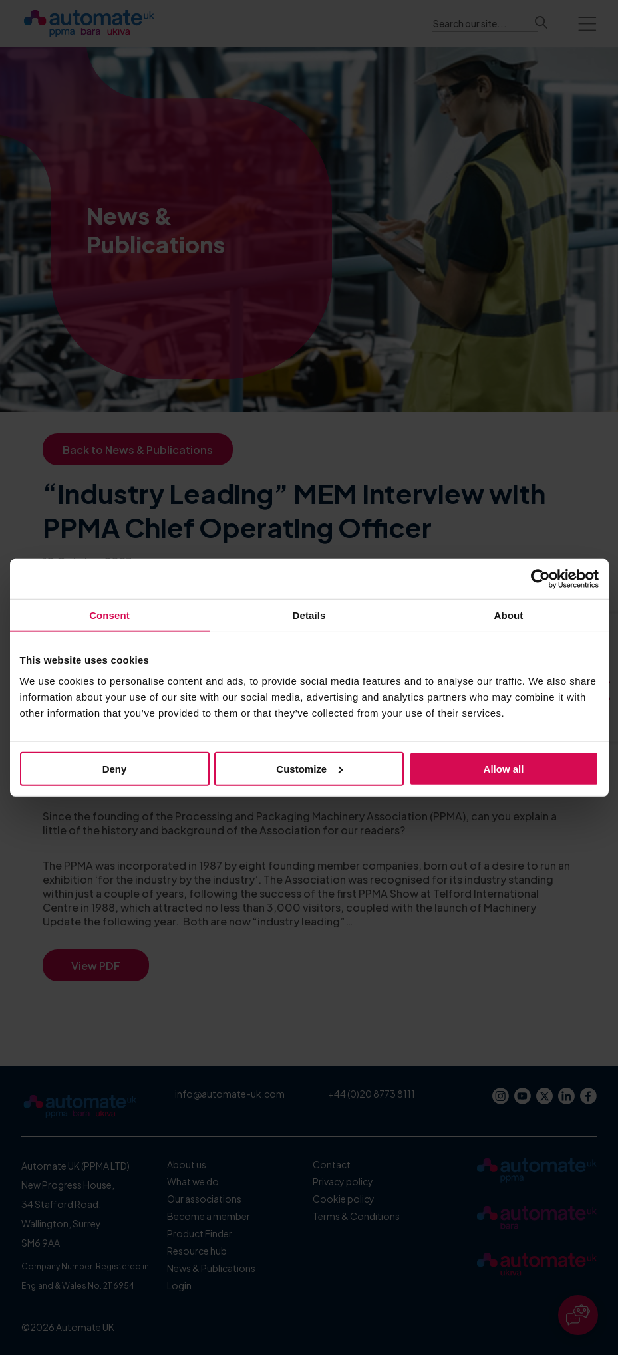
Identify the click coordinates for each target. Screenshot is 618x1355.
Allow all (504, 768)
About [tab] (509, 615)
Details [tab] (309, 615)
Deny (114, 768)
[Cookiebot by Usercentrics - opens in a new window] (540, 579)
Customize (309, 768)
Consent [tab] (109, 615)
